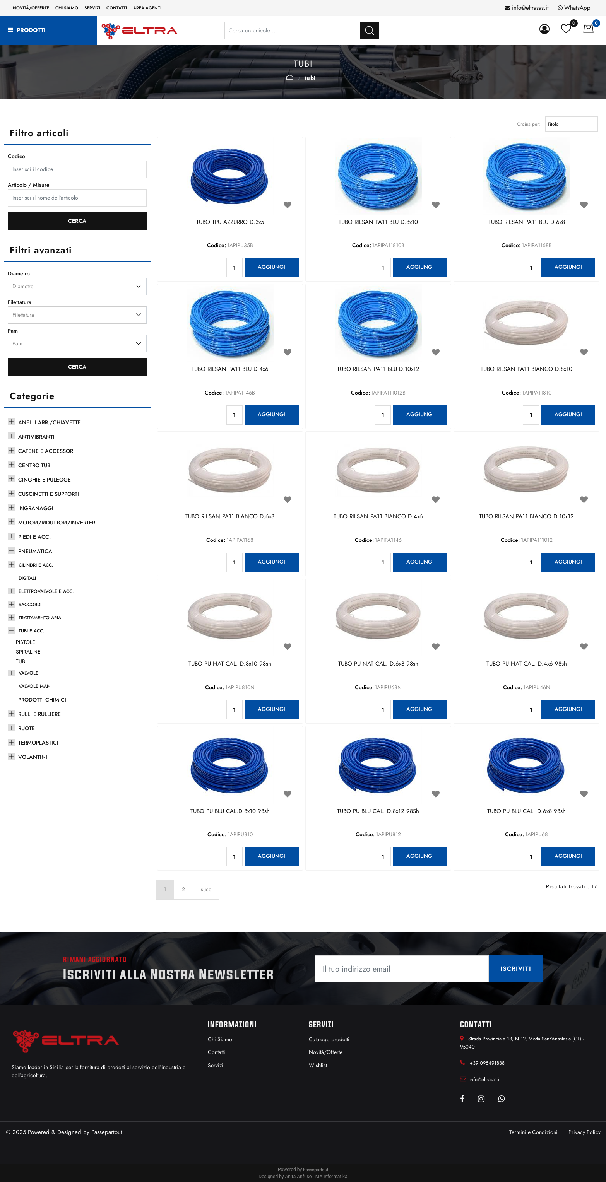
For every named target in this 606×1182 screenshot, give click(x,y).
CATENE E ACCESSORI (46, 451)
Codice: (216, 245)
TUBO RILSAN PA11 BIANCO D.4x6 (378, 517)
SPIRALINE (28, 652)
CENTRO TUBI (35, 465)
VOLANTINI (32, 757)
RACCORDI (30, 604)
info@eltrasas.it (530, 7)
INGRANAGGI (35, 508)
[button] (369, 30)
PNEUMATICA (35, 551)
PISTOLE (25, 642)
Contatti (116, 8)
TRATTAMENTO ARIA (40, 617)
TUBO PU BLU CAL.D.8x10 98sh (230, 811)
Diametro (19, 273)
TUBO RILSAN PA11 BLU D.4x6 (230, 369)
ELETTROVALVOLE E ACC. (46, 591)
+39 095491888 (487, 1063)
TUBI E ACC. (290, 77)
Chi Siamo (220, 1039)
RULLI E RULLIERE (39, 714)
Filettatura (19, 302)
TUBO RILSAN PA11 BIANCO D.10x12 (526, 517)
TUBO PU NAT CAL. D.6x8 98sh (378, 664)
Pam (13, 331)
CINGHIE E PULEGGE (44, 479)
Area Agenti (147, 8)
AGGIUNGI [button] (271, 267)
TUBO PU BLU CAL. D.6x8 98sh (526, 811)
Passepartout (106, 1132)
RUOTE (26, 728)
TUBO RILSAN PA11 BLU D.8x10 (378, 222)
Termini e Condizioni (533, 1132)
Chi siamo (66, 8)
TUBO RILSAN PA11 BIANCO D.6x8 (229, 517)
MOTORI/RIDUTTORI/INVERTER (56, 522)
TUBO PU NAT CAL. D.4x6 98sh (526, 664)
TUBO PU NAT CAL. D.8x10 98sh (229, 664)
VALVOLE (28, 673)
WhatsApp (577, 7)
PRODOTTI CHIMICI (42, 700)
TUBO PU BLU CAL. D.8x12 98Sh (378, 811)
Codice (16, 156)
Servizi (92, 8)
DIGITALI (27, 578)
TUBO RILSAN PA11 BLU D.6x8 (526, 222)
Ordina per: (528, 124)
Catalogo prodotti (329, 1039)
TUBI (310, 78)
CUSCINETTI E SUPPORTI (48, 494)
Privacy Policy (584, 1132)
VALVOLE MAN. (35, 686)
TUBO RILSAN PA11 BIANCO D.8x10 (526, 369)
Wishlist (318, 1065)
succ (206, 889)
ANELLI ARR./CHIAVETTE (49, 422)
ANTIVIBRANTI (36, 437)
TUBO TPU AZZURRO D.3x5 (230, 222)
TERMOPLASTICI (38, 742)
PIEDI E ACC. (34, 537)
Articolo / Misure (29, 185)
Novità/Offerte (31, 8)
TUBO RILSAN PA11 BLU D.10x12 (378, 369)
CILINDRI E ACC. (36, 565)
